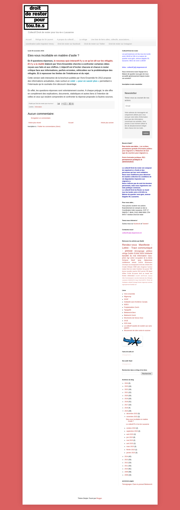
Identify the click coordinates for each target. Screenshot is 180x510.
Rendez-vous (129, 244)
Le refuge (83, 39)
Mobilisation (148, 262)
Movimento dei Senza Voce (133, 318)
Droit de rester (131, 269)
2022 (126, 389)
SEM (142, 253)
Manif (133, 260)
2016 (126, 408)
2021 (126, 392)
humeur (149, 267)
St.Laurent (146, 269)
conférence (126, 262)
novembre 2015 (132, 416)
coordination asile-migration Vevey (40, 44)
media (124, 269)
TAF (151, 269)
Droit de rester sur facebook (69, 44)
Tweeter (145, 224)
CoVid (129, 273)
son (135, 284)
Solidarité (148, 253)
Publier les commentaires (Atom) (48, 126)
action (132, 258)
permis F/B (144, 271)
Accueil (29, 39)
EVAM (136, 253)
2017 (126, 405)
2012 (126, 463)
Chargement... (127, 355)
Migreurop (127, 296)
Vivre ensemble (129, 294)
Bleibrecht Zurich (130, 315)
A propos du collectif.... (66, 39)
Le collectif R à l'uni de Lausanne (137, 424)
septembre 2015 (132, 431)
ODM (134, 267)
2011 (126, 466)
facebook (137, 224)
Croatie (124, 267)
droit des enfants (144, 264)
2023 (126, 386)
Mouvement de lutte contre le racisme (137, 330)
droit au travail (144, 273)
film (151, 264)
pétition (149, 251)
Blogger (99, 498)
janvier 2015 (130, 453)
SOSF (126, 299)
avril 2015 (130, 443)
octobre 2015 (131, 428)
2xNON (140, 262)
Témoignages (127, 484)
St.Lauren (135, 273)
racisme (150, 282)
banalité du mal (129, 256)
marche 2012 (136, 271)
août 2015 (130, 434)
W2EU (126, 304)
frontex (139, 282)
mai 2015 (129, 440)
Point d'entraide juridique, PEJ (133, 157)
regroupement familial (128, 284)
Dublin (130, 253)
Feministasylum (129, 278)
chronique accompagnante (130, 264)
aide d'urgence (142, 267)
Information (38, 107)
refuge (125, 253)
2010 (126, 469)
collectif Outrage (132, 282)
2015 (126, 411)
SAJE (126, 321)
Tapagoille (127, 310)
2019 (126, 399)
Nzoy (136, 280)
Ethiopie (130, 267)
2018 (126, 402)
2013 (126, 460)
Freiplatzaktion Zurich (131, 307)
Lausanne (125, 280)
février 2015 (130, 450)
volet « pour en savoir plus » (84, 81)
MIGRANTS (131, 280)
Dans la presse (138, 484)
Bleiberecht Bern (130, 312)
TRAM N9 (149, 280)
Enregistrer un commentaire (40, 118)
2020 (126, 396)
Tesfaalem (125, 282)
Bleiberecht (148, 484)
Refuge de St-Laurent (44, 39)
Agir (128, 258)
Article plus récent (34, 123)
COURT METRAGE (141, 275)
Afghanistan (148, 260)
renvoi (134, 262)
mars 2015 (130, 446)
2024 (126, 383)
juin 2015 (129, 437)
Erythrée (139, 269)
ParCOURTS (142, 280)
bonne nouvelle (127, 271)
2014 (126, 456)
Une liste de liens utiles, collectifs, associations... (111, 39)
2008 (126, 475)
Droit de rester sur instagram (120, 44)
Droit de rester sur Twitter (94, 44)
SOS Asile (127, 323)
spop (139, 260)
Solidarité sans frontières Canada (135, 302)
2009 (126, 472)
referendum (131, 275)
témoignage (139, 251)
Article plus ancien (107, 123)
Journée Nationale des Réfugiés (143, 278)
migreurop (144, 282)
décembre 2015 (132, 413)
